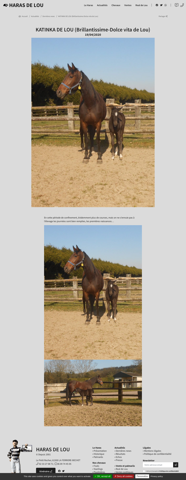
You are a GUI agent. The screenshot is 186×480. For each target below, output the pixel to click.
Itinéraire (45, 471)
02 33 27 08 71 (44, 463)
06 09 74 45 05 (63, 463)
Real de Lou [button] (141, 5)
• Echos (118, 457)
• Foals (95, 465)
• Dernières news (123, 450)
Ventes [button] (127, 5)
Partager (163, 16)
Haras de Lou (23, 5)
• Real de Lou (121, 468)
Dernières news (48, 16)
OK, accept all (102, 476)
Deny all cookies (124, 476)
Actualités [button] (102, 5)
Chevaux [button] (115, 5)
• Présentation (99, 450)
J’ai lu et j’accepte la (162, 471)
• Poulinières (98, 472)
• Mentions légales (152, 450)
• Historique (98, 453)
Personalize (142, 476)
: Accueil (23, 16)
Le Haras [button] (88, 5)
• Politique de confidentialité (157, 453)
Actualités (35, 16)
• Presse (118, 460)
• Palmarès (97, 457)
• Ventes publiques (124, 472)
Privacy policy (157, 476)
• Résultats (120, 453)
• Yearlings (97, 468)
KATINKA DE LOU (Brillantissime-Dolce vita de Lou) (78, 16)
